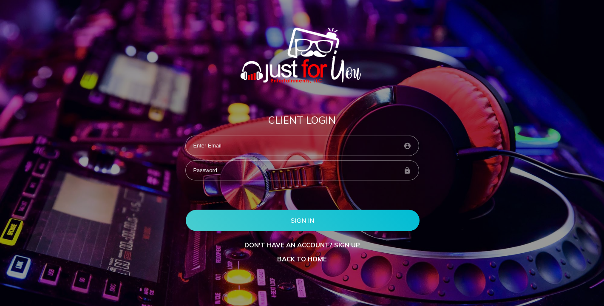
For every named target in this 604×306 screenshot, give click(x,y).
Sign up (347, 245)
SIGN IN (303, 220)
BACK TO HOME (302, 259)
